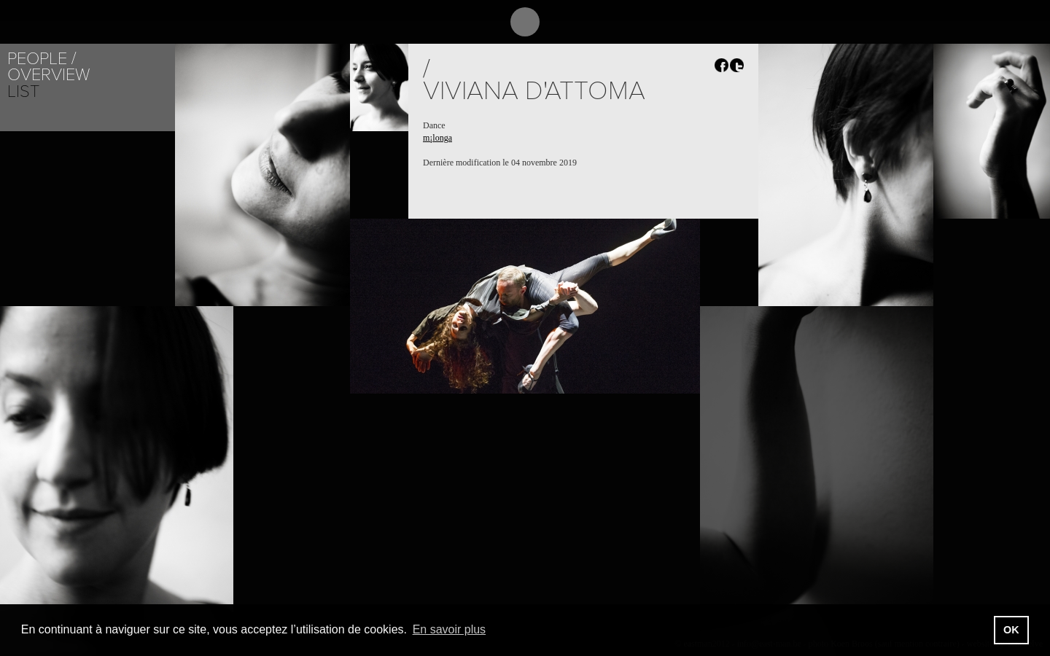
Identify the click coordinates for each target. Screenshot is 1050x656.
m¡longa (437, 138)
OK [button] (1011, 630)
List (23, 91)
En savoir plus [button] (449, 629)
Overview (48, 74)
